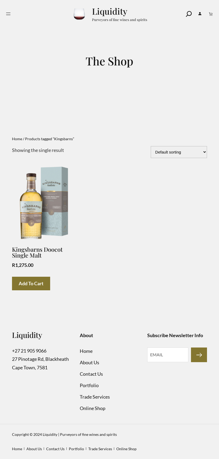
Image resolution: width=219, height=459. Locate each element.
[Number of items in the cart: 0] (211, 14)
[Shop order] (179, 152)
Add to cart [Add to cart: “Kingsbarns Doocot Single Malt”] (31, 283)
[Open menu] (8, 13)
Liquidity (109, 11)
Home (17, 139)
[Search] (188, 13)
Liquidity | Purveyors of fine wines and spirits (80, 434)
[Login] (199, 13)
